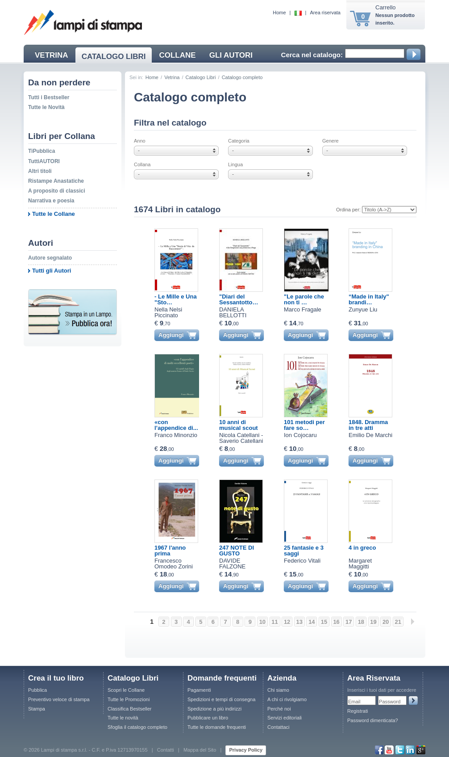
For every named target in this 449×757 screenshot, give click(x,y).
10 (262, 621)
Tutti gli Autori (51, 270)
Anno (178, 147)
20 (385, 621)
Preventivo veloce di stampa (59, 699)
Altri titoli (40, 171)
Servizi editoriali (284, 717)
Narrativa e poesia (51, 201)
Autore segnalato (50, 258)
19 (373, 621)
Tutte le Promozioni (129, 699)
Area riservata (325, 12)
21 (398, 621)
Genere (366, 147)
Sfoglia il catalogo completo (137, 727)
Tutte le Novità (46, 107)
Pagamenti (199, 690)
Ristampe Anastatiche (56, 181)
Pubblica (37, 690)
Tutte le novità (123, 717)
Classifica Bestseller (129, 708)
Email (354, 701)
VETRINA (51, 55)
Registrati (357, 711)
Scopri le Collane (126, 690)
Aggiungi (170, 335)
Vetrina (171, 77)
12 (287, 621)
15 (324, 621)
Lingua (272, 171)
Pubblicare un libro (207, 717)
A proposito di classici (56, 191)
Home (279, 12)
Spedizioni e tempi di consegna (221, 699)
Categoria (272, 147)
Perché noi (279, 708)
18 (361, 621)
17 (348, 621)
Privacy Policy (245, 750)
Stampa (36, 708)
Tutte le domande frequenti (216, 727)
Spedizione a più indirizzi (214, 708)
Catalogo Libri (201, 77)
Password (389, 701)
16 (336, 621)
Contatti (165, 750)
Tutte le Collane (53, 213)
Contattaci (278, 727)
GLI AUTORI (231, 55)
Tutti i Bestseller (48, 97)
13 (299, 621)
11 (274, 621)
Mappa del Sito (199, 750)
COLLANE (177, 55)
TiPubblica (41, 151)
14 (311, 621)
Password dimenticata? (372, 720)
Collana (178, 171)
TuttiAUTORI (44, 161)
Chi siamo (278, 690)
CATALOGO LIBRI (114, 56)
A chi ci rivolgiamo (287, 699)
